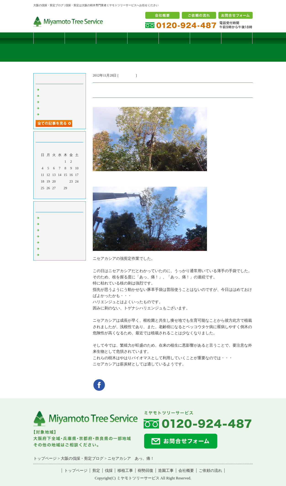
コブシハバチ (50, 95)
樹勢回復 (174, 38)
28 (59, 188)
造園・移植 (48, 248)
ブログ (237, 38)
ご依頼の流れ (210, 470)
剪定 (80, 38)
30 (71, 188)
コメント (47, 254)
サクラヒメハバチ (54, 89)
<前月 (51, 194)
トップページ (49, 38)
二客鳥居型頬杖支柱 (55, 102)
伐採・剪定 (127, 75)
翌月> (68, 194)
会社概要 (186, 470)
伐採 (112, 38)
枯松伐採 (47, 108)
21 (59, 181)
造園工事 (205, 38)
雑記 (43, 230)
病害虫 (45, 224)
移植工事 (143, 38)
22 (65, 181)
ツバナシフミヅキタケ (57, 114)
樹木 (43, 236)
